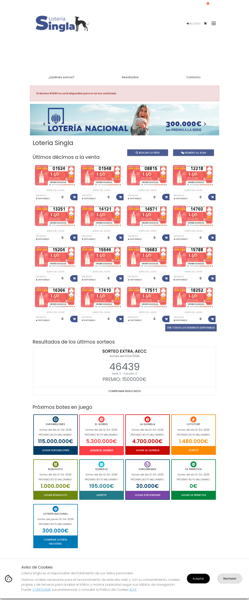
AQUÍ (132, 589)
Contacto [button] (193, 77)
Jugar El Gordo (101, 450)
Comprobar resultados (124, 391)
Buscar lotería (147, 152)
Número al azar (193, 152)
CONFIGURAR (41, 589)
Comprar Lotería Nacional (55, 541)
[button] (44, 124)
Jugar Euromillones (55, 450)
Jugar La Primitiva (193, 495)
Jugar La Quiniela (147, 450)
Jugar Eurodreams (147, 495)
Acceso (193, 23)
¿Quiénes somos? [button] (61, 77)
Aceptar (198, 579)
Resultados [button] (130, 77)
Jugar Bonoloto (55, 495)
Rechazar (229, 579)
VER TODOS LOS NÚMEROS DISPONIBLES (191, 327)
